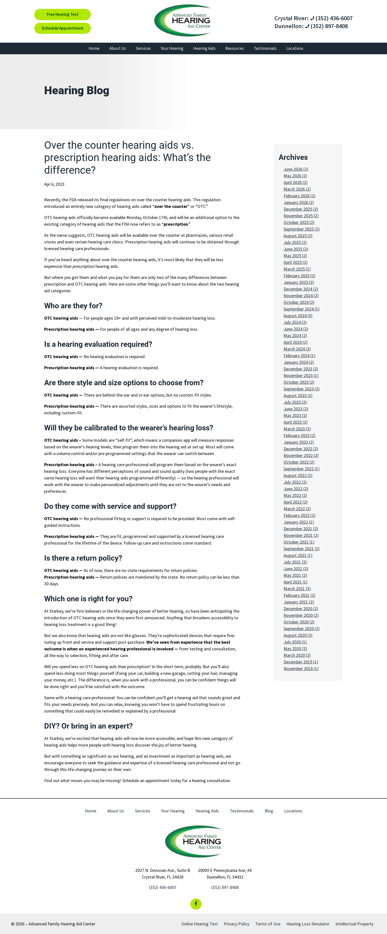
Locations (294, 48)
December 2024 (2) (301, 289)
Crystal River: (291, 18)
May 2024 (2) (295, 335)
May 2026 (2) (295, 176)
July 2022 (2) (295, 482)
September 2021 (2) (302, 548)
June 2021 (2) (296, 568)
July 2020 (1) (295, 642)
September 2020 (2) (302, 628)
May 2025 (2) (295, 255)
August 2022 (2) (298, 475)
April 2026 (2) (296, 182)
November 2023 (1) (301, 375)
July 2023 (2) (295, 402)
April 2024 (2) (296, 342)
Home (94, 48)
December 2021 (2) (301, 528)
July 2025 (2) (295, 242)
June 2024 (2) (296, 329)
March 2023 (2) (297, 429)
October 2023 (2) (299, 382)
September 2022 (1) (302, 469)
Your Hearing (172, 48)
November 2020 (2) (301, 615)
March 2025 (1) (297, 269)
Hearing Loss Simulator (307, 924)
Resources (234, 48)
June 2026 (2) (296, 169)
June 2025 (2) (296, 249)
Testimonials (265, 48)
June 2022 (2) (296, 489)
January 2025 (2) (299, 282)
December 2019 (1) (301, 662)
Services (143, 48)
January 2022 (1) (299, 522)
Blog (269, 811)
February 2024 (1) (299, 355)
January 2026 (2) (299, 202)
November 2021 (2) (301, 535)
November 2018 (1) (301, 668)
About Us (117, 48)
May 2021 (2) (295, 575)
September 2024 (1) (302, 309)
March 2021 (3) (297, 588)
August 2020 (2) (298, 635)
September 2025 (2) (302, 229)
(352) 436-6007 (331, 18)
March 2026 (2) (297, 189)
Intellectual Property (354, 924)
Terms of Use (267, 924)
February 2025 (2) (299, 275)
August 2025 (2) (298, 235)
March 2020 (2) (297, 655)
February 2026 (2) (299, 196)
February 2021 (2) (299, 595)
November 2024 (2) (301, 295)
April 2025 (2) (296, 262)
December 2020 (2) (301, 608)
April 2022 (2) (296, 502)
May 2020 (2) (295, 648)
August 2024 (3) (298, 315)
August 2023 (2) (298, 395)
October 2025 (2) (299, 222)
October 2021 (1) (299, 542)
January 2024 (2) (299, 362)
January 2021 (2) (299, 602)
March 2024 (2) (297, 349)
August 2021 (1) (298, 555)
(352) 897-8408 (326, 26)
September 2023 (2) (302, 389)
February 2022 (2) (299, 515)
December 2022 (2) (301, 449)
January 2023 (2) (299, 442)
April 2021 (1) (296, 582)
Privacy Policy (236, 924)
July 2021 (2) (295, 562)
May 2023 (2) (295, 415)
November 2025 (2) (301, 216)
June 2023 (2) (296, 409)
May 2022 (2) (295, 495)
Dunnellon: (289, 26)
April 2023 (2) (296, 422)
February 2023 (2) (299, 435)
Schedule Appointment (62, 28)
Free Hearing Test (62, 14)
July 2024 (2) (295, 322)
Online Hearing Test (199, 924)
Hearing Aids (204, 48)
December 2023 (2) (301, 369)
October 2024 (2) (299, 302)
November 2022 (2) (301, 455)
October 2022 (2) (299, 462)
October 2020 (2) (299, 622)
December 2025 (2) (301, 209)
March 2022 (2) (297, 509)
